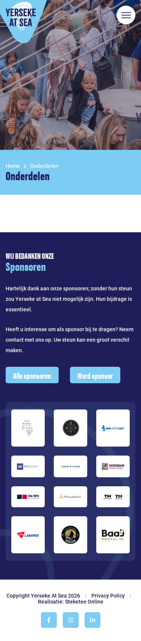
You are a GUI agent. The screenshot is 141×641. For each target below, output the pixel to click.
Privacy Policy (108, 596)
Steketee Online (84, 602)
